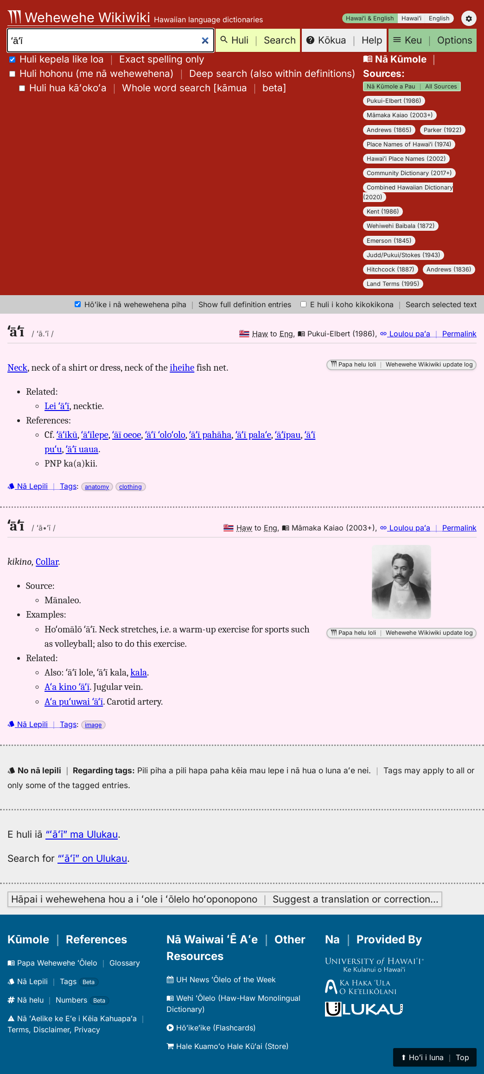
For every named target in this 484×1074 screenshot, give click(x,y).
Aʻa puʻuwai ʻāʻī (74, 701)
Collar (47, 561)
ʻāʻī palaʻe (253, 434)
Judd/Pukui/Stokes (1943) (403, 255)
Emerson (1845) (389, 241)
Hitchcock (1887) (390, 269)
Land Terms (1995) (393, 284)
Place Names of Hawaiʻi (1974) (409, 144)
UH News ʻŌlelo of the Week (221, 979)
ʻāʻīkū (67, 434)
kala (138, 672)
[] (153, 88)
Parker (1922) (443, 130)
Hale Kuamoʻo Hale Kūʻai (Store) (227, 1046)
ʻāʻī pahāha (210, 434)
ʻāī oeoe (126, 434)
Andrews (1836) (449, 269)
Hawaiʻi (411, 18)
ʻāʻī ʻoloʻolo (165, 434)
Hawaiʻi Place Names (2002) (406, 159)
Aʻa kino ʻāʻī (67, 686)
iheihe (182, 367)
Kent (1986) (383, 211)
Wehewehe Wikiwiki (78, 17)
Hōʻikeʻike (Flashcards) (211, 1027)
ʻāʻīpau (287, 434)
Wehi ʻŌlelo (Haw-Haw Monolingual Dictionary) (233, 1003)
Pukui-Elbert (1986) (394, 101)
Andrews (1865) (389, 130)
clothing (130, 486)
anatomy (97, 486)
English (439, 18)
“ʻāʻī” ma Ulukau (81, 834)
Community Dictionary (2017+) (409, 173)
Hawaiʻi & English (370, 18)
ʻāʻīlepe (94, 434)
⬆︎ (435, 1057)
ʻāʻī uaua (82, 449)
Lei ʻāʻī (57, 405)
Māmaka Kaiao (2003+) (400, 115)
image (93, 724)
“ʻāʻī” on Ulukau (92, 858)
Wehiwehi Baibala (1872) (401, 226)
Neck (17, 367)
